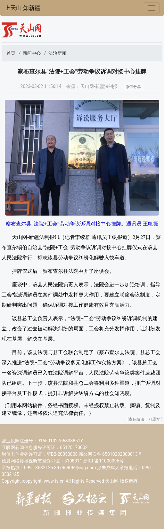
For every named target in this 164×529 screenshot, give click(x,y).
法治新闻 (57, 53)
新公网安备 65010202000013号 (110, 454)
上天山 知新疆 (22, 8)
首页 (10, 53)
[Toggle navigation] (152, 7)
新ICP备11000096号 (103, 460)
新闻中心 (32, 53)
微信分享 (133, 86)
